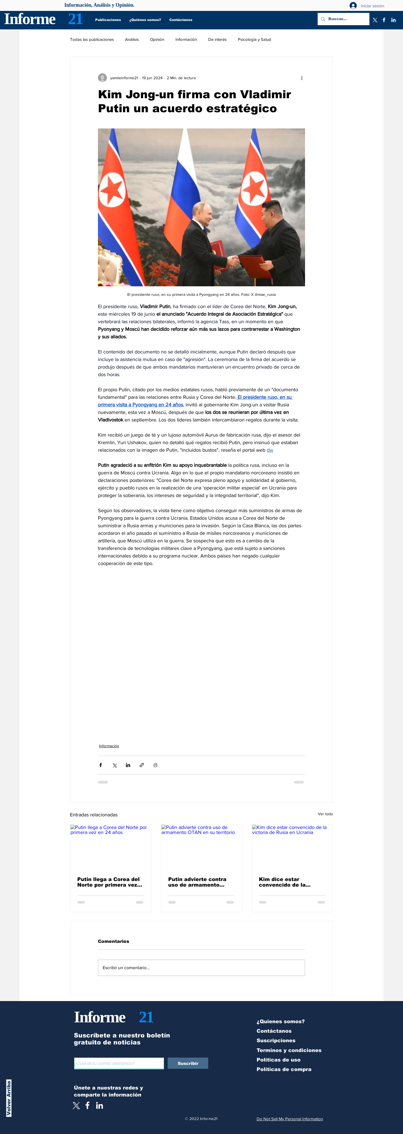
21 (75, 19)
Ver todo (325, 814)
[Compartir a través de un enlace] (141, 765)
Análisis (132, 39)
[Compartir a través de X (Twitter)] (114, 765)
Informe (29, 19)
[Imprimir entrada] (155, 765)
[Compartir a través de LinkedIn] (128, 765)
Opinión (157, 39)
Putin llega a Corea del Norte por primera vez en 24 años (108, 882)
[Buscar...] (343, 19)
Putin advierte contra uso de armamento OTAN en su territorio (197, 882)
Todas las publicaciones (92, 39)
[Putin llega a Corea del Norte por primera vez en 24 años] (111, 847)
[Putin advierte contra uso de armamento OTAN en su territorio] (201, 847)
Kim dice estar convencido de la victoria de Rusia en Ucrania (286, 882)
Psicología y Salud (254, 39)
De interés (217, 39)
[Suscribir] (188, 1063)
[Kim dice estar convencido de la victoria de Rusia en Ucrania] (292, 847)
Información (186, 39)
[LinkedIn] (393, 20)
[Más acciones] (301, 77)
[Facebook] (384, 20)
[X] (374, 20)
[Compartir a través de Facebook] (100, 765)
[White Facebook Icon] (87, 1105)
